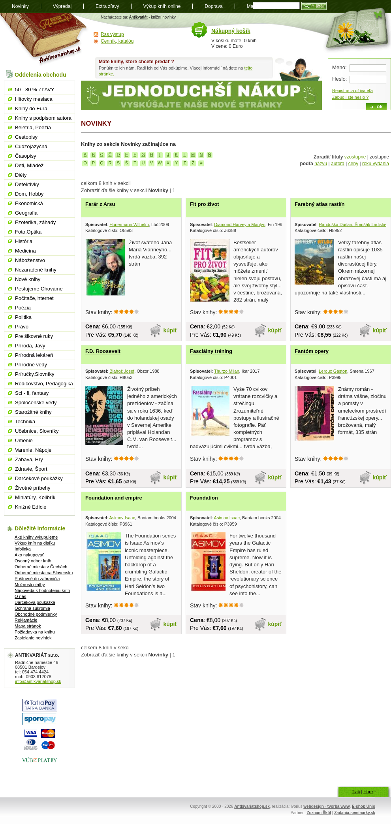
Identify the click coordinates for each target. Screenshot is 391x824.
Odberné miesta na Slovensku (44, 572)
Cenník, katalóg (117, 41)
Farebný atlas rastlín (319, 204)
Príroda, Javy (30, 346)
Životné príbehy (33, 488)
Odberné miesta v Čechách (41, 566)
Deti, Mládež (29, 165)
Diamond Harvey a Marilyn (239, 224)
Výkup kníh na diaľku (35, 543)
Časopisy (25, 156)
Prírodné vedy (31, 365)
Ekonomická (29, 203)
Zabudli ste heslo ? (350, 97)
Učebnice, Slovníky (37, 431)
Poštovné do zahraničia (37, 578)
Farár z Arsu (100, 204)
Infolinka (23, 549)
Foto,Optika (28, 232)
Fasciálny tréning (211, 351)
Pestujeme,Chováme (39, 289)
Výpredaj (62, 6)
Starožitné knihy (33, 412)
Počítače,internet (34, 298)
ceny (353, 163)
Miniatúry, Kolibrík (35, 497)
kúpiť (171, 330)
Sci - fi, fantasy (32, 393)
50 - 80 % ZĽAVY (34, 89)
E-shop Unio (363, 806)
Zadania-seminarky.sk (354, 813)
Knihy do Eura (31, 108)
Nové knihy (27, 279)
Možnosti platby (30, 584)
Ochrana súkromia (32, 608)
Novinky (20, 6)
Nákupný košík (230, 31)
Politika (23, 317)
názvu (320, 163)
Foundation (204, 498)
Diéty (21, 175)
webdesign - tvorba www (326, 806)
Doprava (213, 6)
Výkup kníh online (162, 6)
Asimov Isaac (122, 517)
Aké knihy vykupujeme (36, 537)
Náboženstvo (30, 260)
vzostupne (355, 157)
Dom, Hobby (29, 194)
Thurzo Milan (226, 371)
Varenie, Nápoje (33, 450)
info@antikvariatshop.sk (38, 681)
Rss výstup (112, 34)
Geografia (26, 213)
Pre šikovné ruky (34, 336)
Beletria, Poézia (33, 127)
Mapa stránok (28, 626)
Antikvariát (138, 17)
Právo (21, 327)
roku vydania (375, 163)
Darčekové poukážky (39, 478)
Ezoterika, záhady (35, 222)
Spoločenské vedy (36, 402)
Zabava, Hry (29, 459)
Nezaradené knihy (35, 270)
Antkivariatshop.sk (251, 806)
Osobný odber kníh (33, 560)
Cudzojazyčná (31, 146)
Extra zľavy (107, 6)
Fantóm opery (312, 351)
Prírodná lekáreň (34, 355)
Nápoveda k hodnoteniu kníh (42, 590)
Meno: (339, 67)
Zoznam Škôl (318, 813)
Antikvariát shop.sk (44, 39)
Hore (368, 791)
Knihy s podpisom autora (43, 118)
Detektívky (27, 184)
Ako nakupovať (29, 554)
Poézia (23, 308)
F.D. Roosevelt (102, 351)
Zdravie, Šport (31, 469)
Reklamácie (26, 620)
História (23, 241)
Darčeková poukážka (35, 602)
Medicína (25, 251)
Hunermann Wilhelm (129, 224)
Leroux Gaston (333, 371)
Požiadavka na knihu (35, 632)
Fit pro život (204, 204)
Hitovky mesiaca (34, 99)
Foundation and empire (113, 498)
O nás (20, 596)
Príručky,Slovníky (34, 374)
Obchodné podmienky (36, 614)
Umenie (24, 440)
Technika (25, 421)
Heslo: (339, 79)
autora (337, 163)
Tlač (356, 791)
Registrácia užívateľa (352, 90)
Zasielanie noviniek (33, 637)
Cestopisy (26, 137)
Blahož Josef (121, 371)
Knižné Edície (31, 507)
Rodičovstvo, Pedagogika (44, 384)
